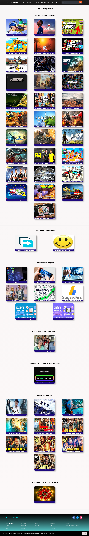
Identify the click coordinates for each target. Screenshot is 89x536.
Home (23, 2)
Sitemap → (37, 525)
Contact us (8, 527)
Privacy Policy (44, 2)
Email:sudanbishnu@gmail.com (72, 525)
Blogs (37, 2)
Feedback (54, 2)
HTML (51, 525)
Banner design (24, 528)
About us (8, 528)
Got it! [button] (84, 533)
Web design (23, 525)
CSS (51, 527)
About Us (30, 2)
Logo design (23, 527)
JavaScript (52, 528)
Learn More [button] (51, 533)
